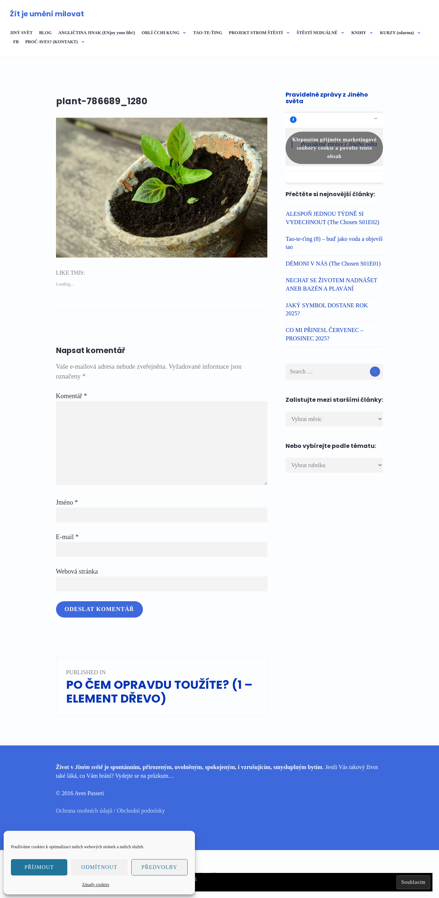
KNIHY (358, 32)
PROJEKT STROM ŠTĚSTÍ (256, 32)
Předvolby (159, 867)
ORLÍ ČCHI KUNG (160, 32)
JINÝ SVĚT (21, 32)
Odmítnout (99, 867)
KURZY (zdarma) (397, 32)
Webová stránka (77, 571)
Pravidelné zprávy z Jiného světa (327, 97)
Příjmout (39, 867)
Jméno (67, 502)
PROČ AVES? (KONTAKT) (51, 41)
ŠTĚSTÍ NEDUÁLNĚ (317, 32)
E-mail (67, 537)
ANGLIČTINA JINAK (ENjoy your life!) (96, 32)
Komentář (71, 396)
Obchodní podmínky (141, 811)
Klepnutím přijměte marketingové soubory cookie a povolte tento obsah (334, 148)
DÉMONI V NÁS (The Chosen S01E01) (333, 263)
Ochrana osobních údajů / (86, 811)
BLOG (45, 32)
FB (16, 41)
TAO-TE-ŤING (207, 32)
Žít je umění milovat (47, 14)
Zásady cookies (95, 884)
